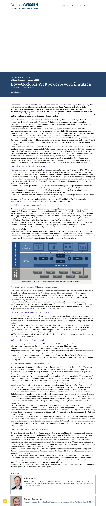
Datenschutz (79, 501)
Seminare (57, 501)
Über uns (88, 6)
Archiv (77, 494)
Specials (56, 499)
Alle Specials (62, 6)
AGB (76, 499)
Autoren (56, 496)
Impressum (79, 496)
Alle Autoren (77, 6)
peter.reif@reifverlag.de (42, 499)
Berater (56, 494)
